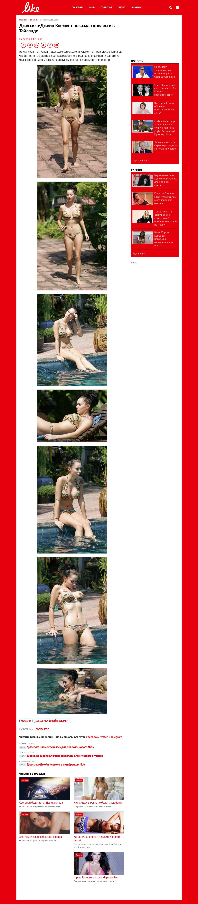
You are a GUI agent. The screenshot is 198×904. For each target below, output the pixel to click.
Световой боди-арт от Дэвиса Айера (41, 802)
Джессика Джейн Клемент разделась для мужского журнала (61, 756)
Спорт (121, 7)
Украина (77, 7)
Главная (23, 19)
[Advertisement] (43, 872)
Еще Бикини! (139, 253)
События (106, 7)
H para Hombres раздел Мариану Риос (97, 877)
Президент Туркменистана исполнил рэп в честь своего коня (164, 71)
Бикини (136, 7)
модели (26, 721)
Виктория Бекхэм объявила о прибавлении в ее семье (164, 108)
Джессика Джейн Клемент (53, 721)
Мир (92, 7)
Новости (137, 61)
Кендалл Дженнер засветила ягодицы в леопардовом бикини (165, 198)
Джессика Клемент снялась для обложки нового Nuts (56, 747)
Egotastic (42, 729)
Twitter (103, 737)
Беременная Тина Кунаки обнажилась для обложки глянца (165, 180)
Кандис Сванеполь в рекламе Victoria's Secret (97, 838)
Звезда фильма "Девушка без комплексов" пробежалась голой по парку (165, 218)
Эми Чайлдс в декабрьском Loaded (40, 837)
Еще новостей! (140, 160)
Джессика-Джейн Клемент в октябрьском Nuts (52, 764)
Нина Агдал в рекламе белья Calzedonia (98, 802)
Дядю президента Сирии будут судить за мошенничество (165, 145)
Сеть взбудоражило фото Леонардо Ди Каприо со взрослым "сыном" (165, 89)
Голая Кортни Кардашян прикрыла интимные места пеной (163, 239)
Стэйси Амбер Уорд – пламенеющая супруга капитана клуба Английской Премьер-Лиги (165, 127)
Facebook (92, 737)
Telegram (116, 737)
